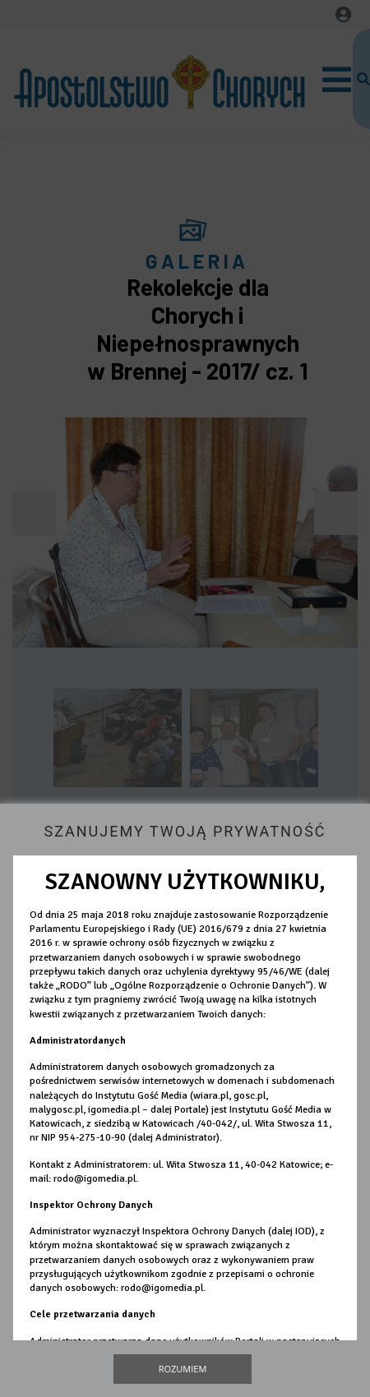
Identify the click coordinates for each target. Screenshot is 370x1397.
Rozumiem (183, 1368)
